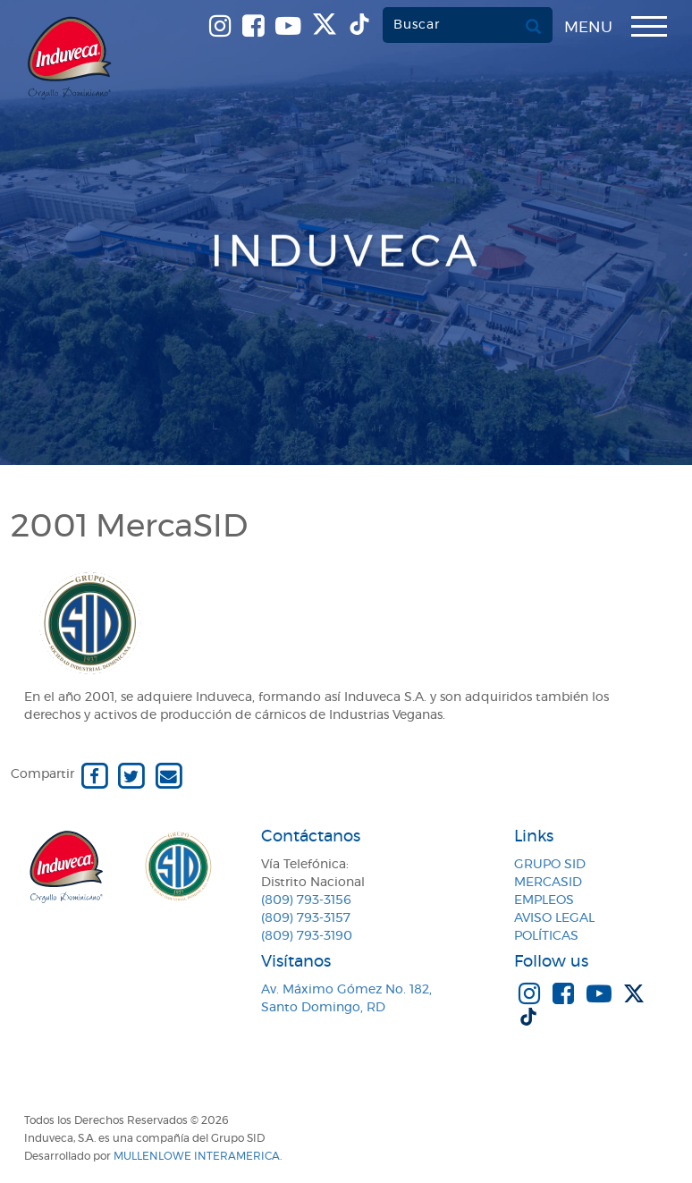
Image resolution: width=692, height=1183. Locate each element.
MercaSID (548, 882)
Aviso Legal (554, 918)
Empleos (544, 900)
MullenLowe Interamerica (197, 1156)
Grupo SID (550, 864)
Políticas (546, 936)
